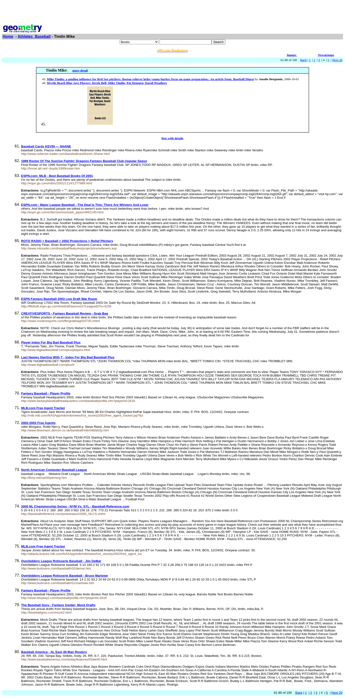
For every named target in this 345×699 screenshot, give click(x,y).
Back (303, 60)
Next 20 (337, 60)
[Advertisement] (172, 12)
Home (8, 36)
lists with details (172, 138)
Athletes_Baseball (34, 36)
